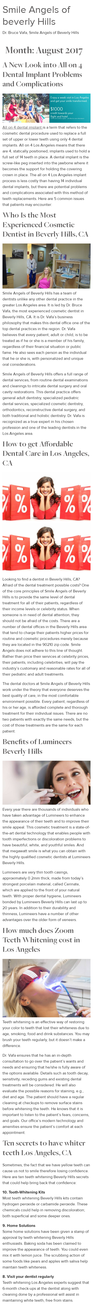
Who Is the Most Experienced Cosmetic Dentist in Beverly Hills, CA (45, 225)
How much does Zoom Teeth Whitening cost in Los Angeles (41, 940)
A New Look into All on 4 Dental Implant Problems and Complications (42, 75)
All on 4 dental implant (22, 127)
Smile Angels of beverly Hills (36, 16)
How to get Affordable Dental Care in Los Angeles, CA (45, 454)
